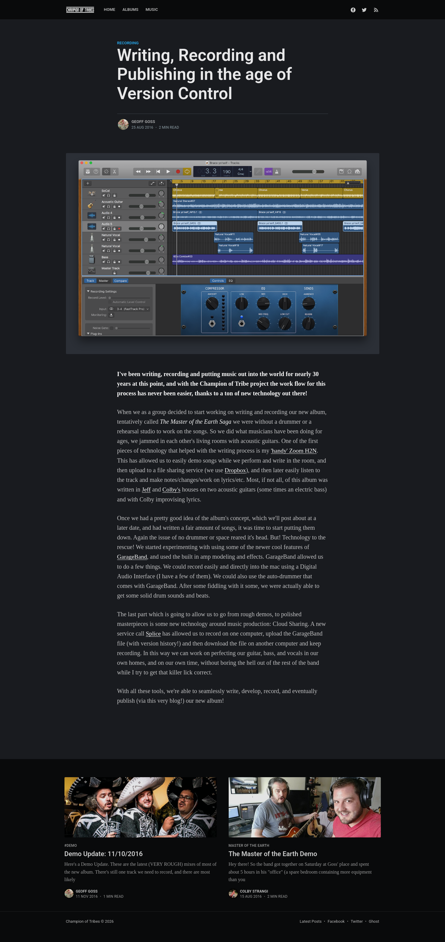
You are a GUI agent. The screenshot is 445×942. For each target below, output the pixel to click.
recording (128, 43)
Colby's (171, 489)
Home (109, 9)
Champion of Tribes (83, 920)
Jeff (146, 489)
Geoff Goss (143, 121)
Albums (131, 9)
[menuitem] (109, 10)
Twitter (357, 920)
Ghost (374, 920)
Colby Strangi (254, 890)
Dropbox (235, 469)
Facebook (335, 920)
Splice (153, 632)
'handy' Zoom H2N (294, 450)
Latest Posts (311, 920)
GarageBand (132, 556)
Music (152, 9)
